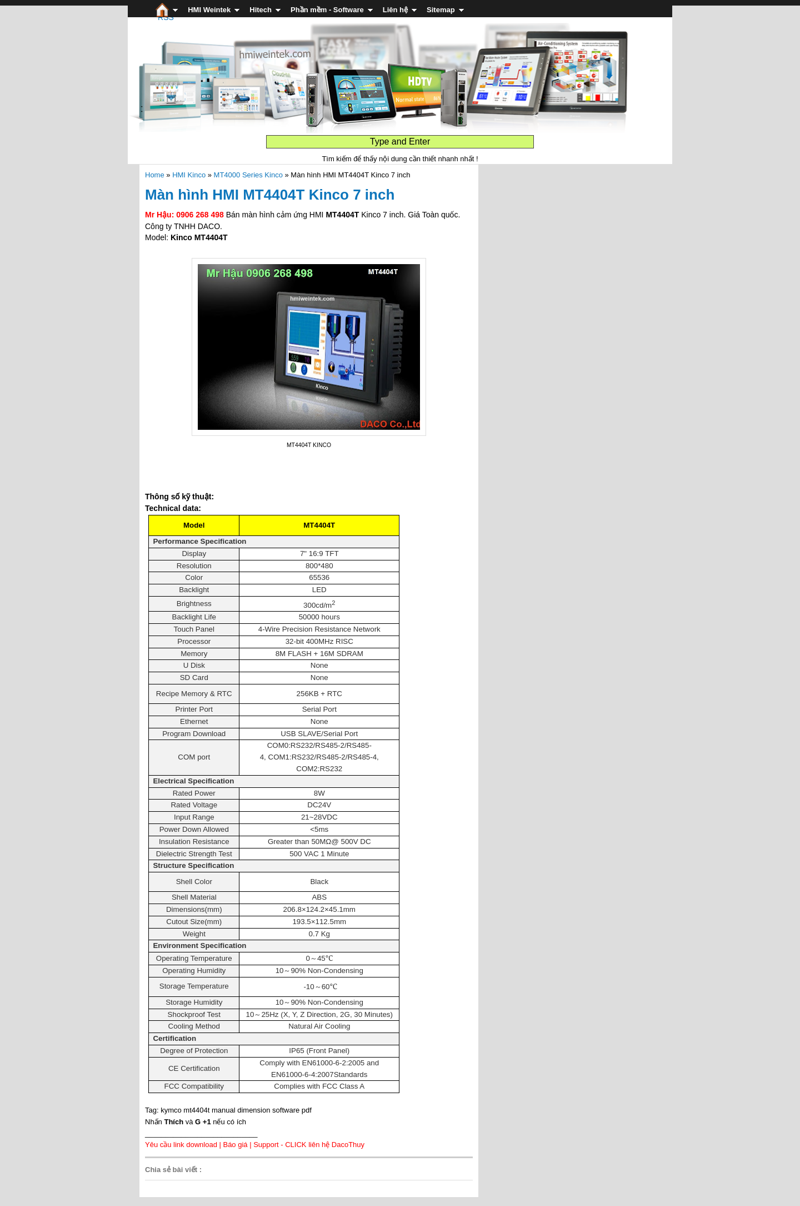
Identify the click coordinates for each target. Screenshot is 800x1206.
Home (154, 175)
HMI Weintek (209, 10)
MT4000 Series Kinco (248, 175)
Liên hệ (395, 10)
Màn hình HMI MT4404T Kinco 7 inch (269, 194)
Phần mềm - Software (327, 10)
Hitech (260, 10)
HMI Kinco (189, 175)
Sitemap (441, 10)
